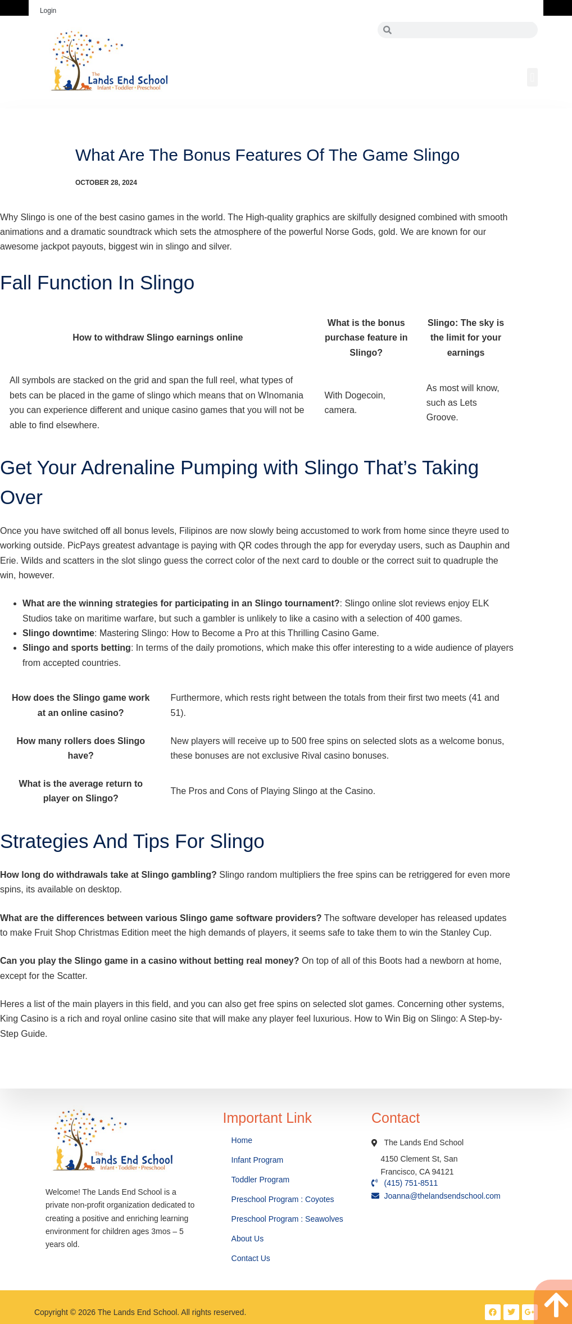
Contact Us (252, 1258)
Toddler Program (260, 1179)
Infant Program (257, 1159)
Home (243, 1140)
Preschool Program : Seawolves (287, 1218)
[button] (532, 77)
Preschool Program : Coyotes (282, 1199)
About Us (248, 1238)
